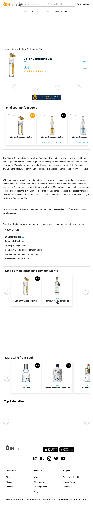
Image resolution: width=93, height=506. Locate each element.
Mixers (9, 482)
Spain (24, 245)
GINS (26, 11)
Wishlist (14, 89)
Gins (14, 49)
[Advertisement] (46, 331)
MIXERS (35, 11)
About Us (38, 477)
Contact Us (67, 487)
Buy (79, 89)
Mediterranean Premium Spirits (28, 250)
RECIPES (47, 11)
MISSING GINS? (62, 11)
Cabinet (36, 89)
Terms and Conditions (72, 477)
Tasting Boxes (40, 487)
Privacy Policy (69, 482)
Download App (83, 4)
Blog (36, 491)
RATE (57, 89)
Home (7, 49)
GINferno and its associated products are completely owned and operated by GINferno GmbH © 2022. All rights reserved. (46, 499)
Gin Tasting (39, 482)
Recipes (9, 487)
